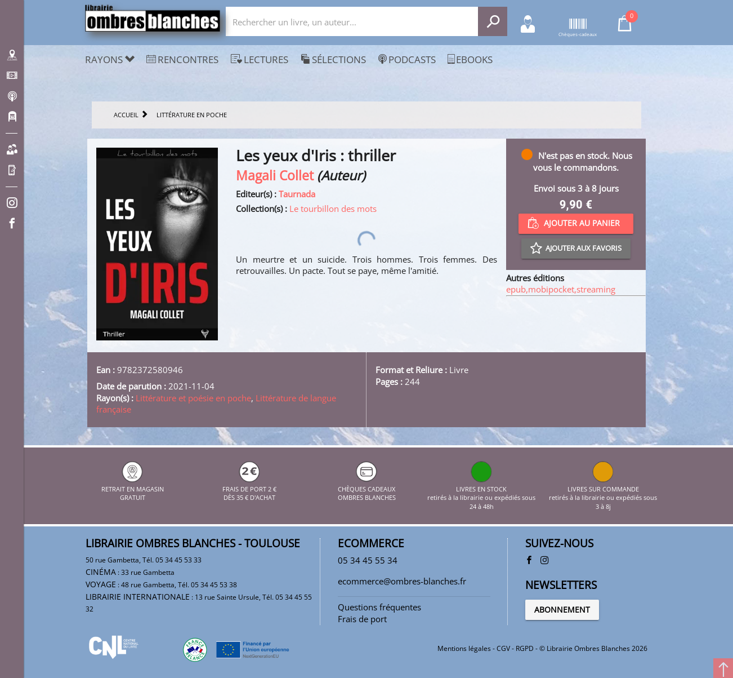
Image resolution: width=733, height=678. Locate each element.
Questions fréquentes (379, 607)
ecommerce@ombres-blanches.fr (402, 581)
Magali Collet (275, 175)
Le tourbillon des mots (333, 208)
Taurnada (297, 194)
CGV (503, 648)
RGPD (525, 648)
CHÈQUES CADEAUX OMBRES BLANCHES (367, 489)
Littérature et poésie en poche (193, 398)
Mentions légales (464, 648)
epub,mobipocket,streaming (560, 289)
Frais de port (362, 618)
